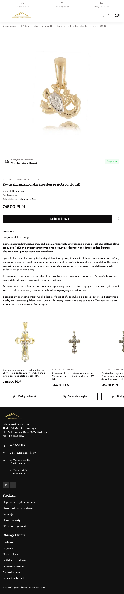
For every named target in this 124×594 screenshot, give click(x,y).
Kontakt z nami (11, 572)
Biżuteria (25, 26)
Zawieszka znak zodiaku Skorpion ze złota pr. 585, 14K (81, 26)
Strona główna (9, 26)
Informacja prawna (13, 566)
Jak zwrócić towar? (13, 578)
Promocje (8, 514)
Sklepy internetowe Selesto (33, 587)
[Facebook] (13, 485)
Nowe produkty (11, 520)
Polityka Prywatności (15, 560)
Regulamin (9, 548)
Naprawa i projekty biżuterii (19, 502)
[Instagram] (6, 485)
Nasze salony (10, 554)
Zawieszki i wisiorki (43, 26)
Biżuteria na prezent (14, 526)
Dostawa (8, 542)
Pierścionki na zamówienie (18, 508)
